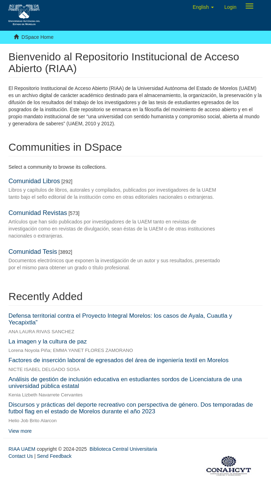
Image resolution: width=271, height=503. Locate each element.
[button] (203, 7)
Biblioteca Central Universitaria (123, 449)
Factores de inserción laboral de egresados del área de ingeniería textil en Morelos (118, 360)
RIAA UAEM (22, 449)
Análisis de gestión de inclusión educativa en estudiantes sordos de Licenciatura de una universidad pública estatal (125, 382)
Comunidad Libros (34, 181)
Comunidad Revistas (37, 212)
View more (20, 431)
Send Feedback (54, 456)
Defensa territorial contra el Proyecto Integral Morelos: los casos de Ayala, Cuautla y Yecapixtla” (120, 319)
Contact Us (20, 456)
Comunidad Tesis (32, 251)
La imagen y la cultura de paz (47, 341)
